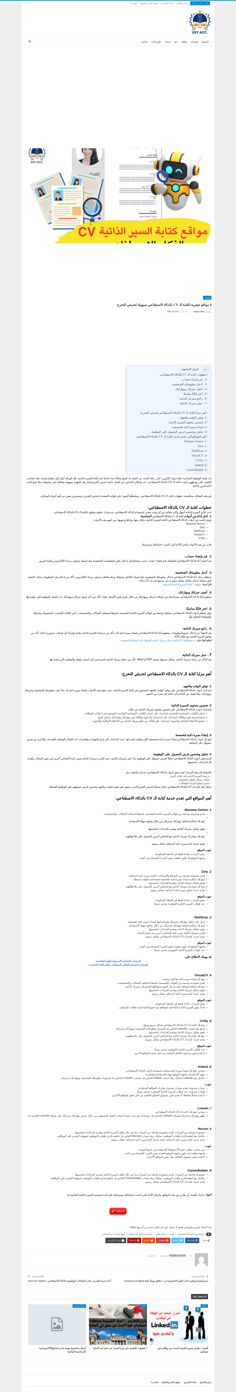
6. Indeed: (200, 465)
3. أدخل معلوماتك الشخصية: (188, 384)
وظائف (184, 42)
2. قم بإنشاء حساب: (194, 379)
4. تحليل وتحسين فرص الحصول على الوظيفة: (178, 431)
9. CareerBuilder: (196, 469)
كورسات (194, 42)
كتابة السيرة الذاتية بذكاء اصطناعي (140, 1234)
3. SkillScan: (198, 450)
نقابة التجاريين (167, 3)
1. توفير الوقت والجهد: (192, 417)
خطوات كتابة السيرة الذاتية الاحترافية (181, 584)
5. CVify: (200, 460)
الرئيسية (205, 42)
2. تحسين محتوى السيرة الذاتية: (187, 422)
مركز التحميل (182, 3)
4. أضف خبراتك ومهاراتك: (190, 389)
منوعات (207, 298)
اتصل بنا (133, 3)
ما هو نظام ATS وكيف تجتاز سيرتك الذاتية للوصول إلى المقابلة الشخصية (157, 640)
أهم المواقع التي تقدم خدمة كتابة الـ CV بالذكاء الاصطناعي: (171, 436)
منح (176, 42)
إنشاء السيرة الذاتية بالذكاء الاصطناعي (191, 1234)
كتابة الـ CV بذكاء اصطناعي (165, 1234)
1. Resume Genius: (195, 441)
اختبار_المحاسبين (79, 1305)
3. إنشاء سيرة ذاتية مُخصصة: (189, 427)
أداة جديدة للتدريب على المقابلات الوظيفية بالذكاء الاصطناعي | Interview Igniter (69, 1281)
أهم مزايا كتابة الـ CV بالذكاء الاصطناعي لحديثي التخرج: (173, 412)
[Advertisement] (118, 70)
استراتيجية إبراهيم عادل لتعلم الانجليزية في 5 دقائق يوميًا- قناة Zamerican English (165, 1281)
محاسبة (144, 42)
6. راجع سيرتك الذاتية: (192, 398)
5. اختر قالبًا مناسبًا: (194, 393)
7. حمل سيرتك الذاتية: (192, 403)
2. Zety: (201, 446)
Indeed (120, 1211)
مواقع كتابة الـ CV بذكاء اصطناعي (113, 1234)
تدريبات (168, 42)
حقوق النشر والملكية (149, 3)
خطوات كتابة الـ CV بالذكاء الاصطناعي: (182, 374)
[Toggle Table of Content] (204, 369)
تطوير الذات (156, 42)
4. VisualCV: (198, 455)
